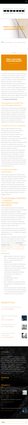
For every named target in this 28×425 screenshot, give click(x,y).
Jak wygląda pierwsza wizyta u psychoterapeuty (8, 334)
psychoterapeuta (14, 245)
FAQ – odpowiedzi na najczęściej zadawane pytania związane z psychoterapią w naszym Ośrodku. (14, 283)
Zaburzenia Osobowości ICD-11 (8, 324)
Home (2, 41)
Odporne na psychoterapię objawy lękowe (9, 317)
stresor (12, 166)
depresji (12, 232)
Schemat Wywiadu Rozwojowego (9, 390)
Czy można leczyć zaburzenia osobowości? (11, 307)
